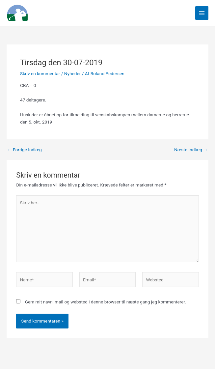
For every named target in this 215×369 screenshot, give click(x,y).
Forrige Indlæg (24, 150)
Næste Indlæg (191, 150)
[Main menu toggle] (202, 13)
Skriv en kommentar (40, 73)
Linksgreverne (66, 13)
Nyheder (72, 73)
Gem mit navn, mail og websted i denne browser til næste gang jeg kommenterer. (105, 301)
